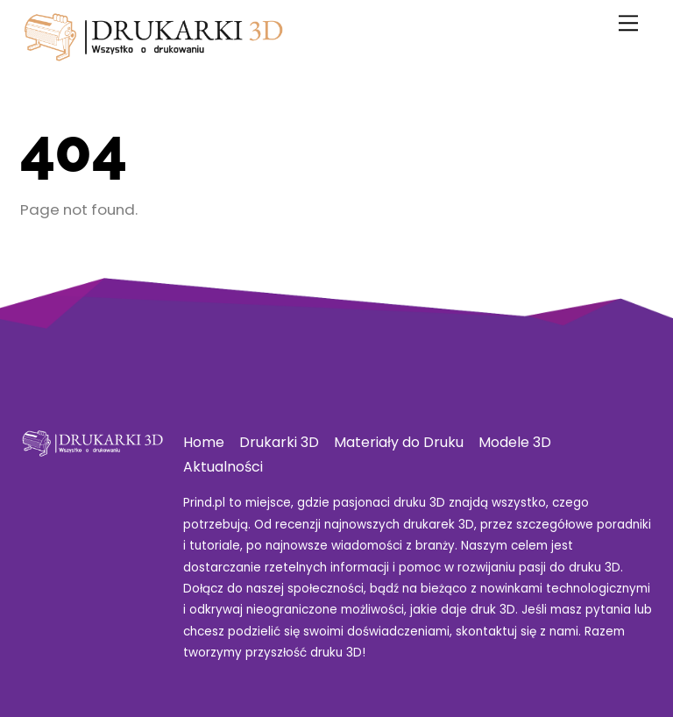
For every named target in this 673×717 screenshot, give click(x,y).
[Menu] (628, 23)
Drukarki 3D (279, 442)
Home (203, 442)
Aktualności (223, 467)
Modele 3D (514, 442)
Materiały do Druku (399, 442)
